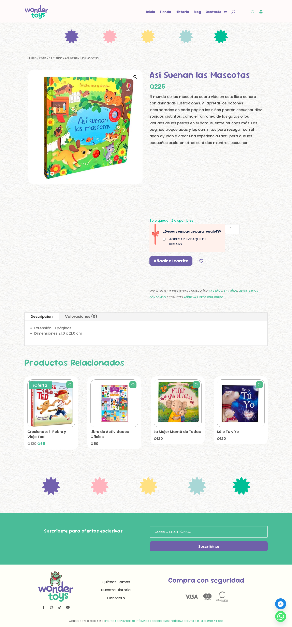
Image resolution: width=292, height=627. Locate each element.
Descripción (42, 316)
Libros (243, 290)
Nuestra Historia (116, 589)
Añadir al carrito (171, 261)
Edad (42, 58)
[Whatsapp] (280, 616)
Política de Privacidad (120, 621)
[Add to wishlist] (201, 260)
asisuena (190, 297)
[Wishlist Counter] (252, 12)
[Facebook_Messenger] (280, 603)
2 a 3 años (230, 290)
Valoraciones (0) (81, 316)
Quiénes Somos (116, 581)
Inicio (150, 11)
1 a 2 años (55, 58)
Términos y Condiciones (153, 621)
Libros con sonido (210, 297)
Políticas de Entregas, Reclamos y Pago (197, 621)
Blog (197, 11)
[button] (135, 77)
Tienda (165, 11)
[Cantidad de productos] (232, 229)
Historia (182, 11)
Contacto (213, 11)
